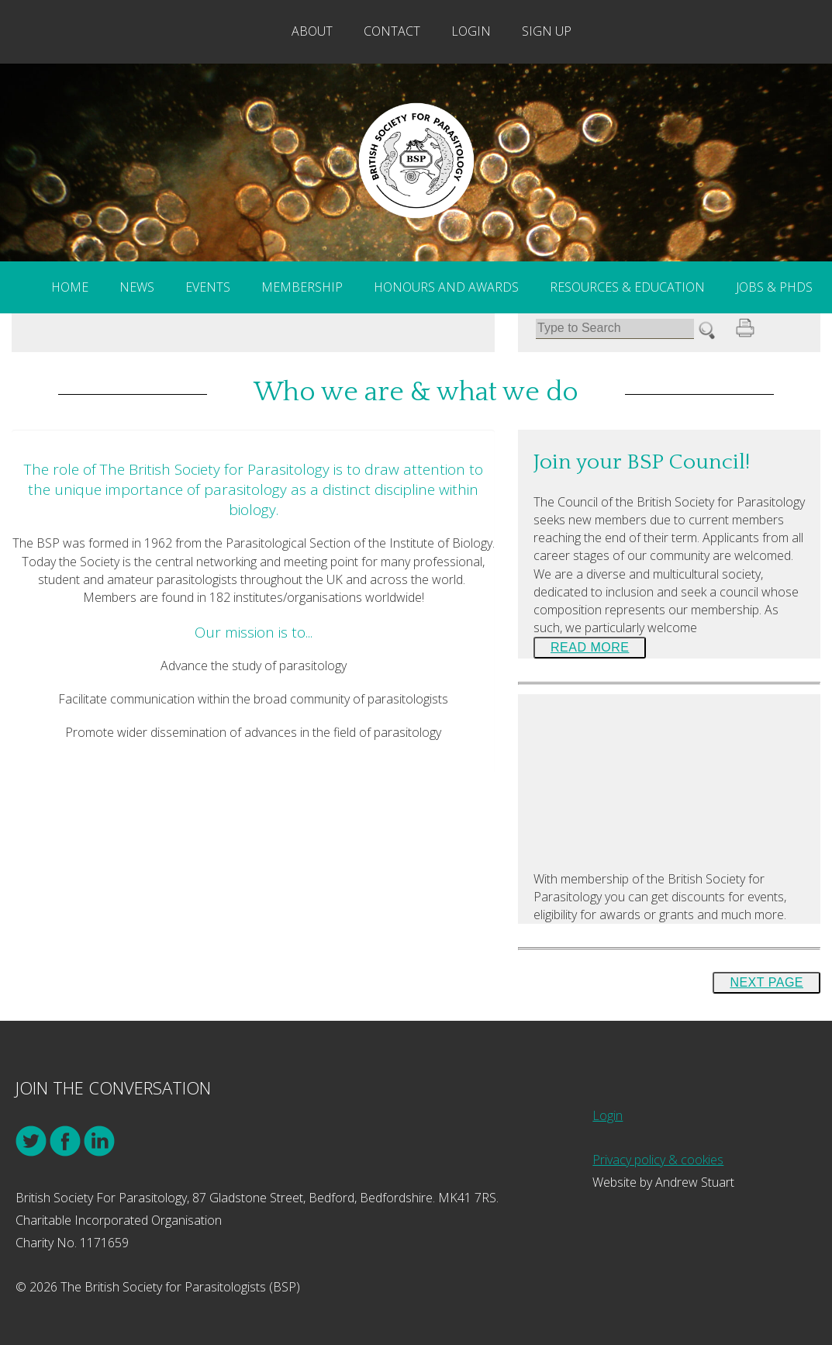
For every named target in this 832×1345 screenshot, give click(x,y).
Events (207, 287)
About (312, 31)
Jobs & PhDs (774, 287)
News (136, 287)
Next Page (766, 982)
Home (69, 287)
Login (471, 31)
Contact (392, 31)
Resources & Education (627, 287)
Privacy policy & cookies (657, 1159)
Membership (302, 287)
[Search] (615, 328)
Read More (590, 647)
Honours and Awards (446, 287)
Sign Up (546, 31)
